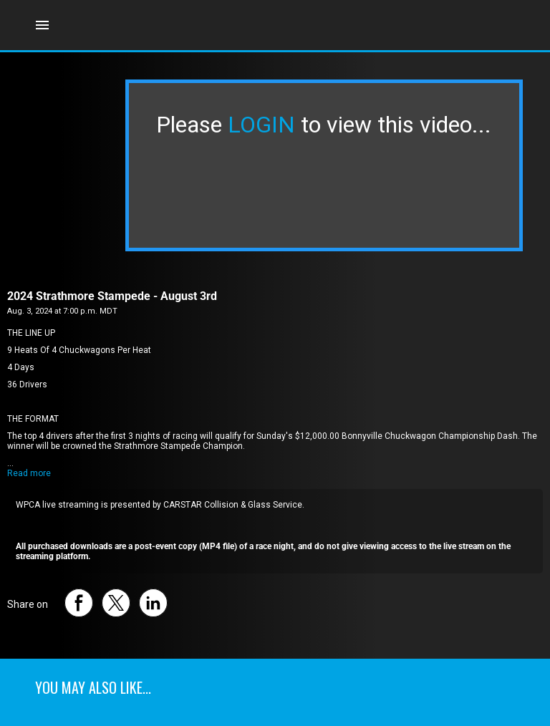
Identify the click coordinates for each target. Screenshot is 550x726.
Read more (29, 473)
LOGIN (261, 124)
